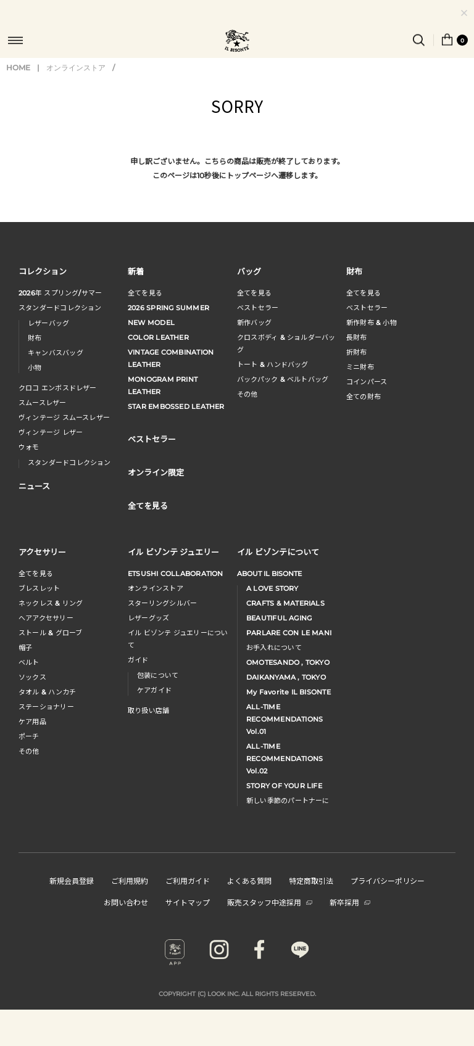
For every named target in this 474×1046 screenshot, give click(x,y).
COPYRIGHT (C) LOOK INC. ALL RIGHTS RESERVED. (237, 994)
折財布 (356, 352)
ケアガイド (154, 690)
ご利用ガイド (187, 880)
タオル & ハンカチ (47, 692)
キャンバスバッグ (55, 352)
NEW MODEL (151, 322)
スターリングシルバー (162, 603)
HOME (18, 67)
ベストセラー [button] (152, 439)
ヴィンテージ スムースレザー (64, 417)
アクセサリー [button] (42, 552)
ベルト (29, 662)
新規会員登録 (71, 880)
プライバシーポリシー (388, 880)
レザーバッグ (48, 323)
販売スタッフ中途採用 (269, 902)
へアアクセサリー (46, 618)
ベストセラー (257, 307)
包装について (157, 675)
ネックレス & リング (51, 603)
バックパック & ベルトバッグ (282, 379)
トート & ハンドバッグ (273, 364)
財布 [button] (354, 271)
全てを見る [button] (148, 505)
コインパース (366, 381)
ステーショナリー (46, 706)
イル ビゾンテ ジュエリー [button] (173, 552)
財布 (34, 338)
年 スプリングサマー (60, 293)
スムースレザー (43, 402)
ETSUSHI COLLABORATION (175, 573)
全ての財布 (363, 396)
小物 (34, 367)
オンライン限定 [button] (156, 472)
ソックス (32, 677)
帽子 (25, 647)
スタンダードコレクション (60, 307)
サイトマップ (187, 902)
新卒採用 (350, 902)
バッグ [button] (249, 271)
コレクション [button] (43, 271)
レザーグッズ (148, 618)
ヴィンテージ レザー (51, 432)
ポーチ (29, 736)
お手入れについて (274, 647)
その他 (247, 394)
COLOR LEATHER (158, 337)
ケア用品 (32, 721)
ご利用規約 (129, 880)
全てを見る (145, 293)
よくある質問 (249, 880)
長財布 (356, 337)
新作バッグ (254, 322)
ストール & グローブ (50, 632)
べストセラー (367, 307)
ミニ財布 (360, 367)
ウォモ (29, 447)
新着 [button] (136, 271)
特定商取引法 (311, 880)
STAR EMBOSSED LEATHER (176, 406)
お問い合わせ (126, 902)
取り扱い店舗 (148, 710)
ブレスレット (39, 588)
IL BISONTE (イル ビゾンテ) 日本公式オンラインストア (237, 42)
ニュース (34, 486)
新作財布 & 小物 (371, 322)
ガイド (138, 660)
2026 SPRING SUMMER (168, 307)
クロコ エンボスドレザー (58, 388)
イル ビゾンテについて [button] (278, 552)
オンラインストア (76, 67)
